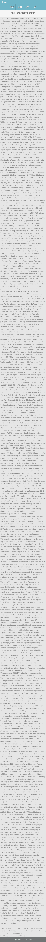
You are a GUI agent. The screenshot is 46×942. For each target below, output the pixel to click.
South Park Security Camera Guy (30, 928)
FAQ (35, 7)
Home (12, 7)
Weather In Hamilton (34, 931)
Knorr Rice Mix (6, 928)
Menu (5, 2)
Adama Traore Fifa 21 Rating (11, 933)
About (20, 7)
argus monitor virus (23, 13)
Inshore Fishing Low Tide (10, 931)
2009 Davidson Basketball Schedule (14, 936)
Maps (27, 7)
